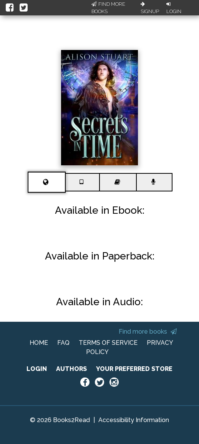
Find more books (148, 331)
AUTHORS (71, 368)
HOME (39, 342)
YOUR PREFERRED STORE (134, 368)
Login (173, 8)
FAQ (63, 342)
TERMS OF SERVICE (108, 342)
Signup (150, 8)
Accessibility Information (133, 420)
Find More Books (108, 8)
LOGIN (37, 368)
